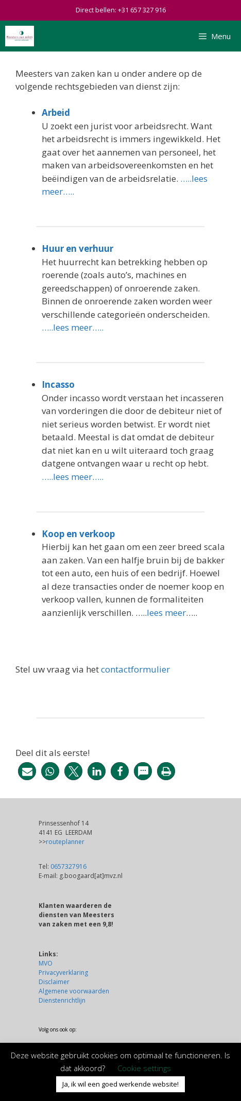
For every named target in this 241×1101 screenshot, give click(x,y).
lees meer (166, 612)
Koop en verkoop (78, 534)
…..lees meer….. (73, 327)
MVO (46, 963)
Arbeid (56, 112)
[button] (27, 771)
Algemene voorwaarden (74, 991)
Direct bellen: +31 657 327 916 (121, 9)
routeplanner (65, 841)
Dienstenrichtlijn (62, 1000)
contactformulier (135, 669)
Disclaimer (54, 981)
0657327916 (68, 866)
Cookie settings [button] (144, 1068)
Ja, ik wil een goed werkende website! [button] (120, 1084)
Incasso (58, 384)
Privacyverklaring (63, 972)
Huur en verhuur (77, 248)
